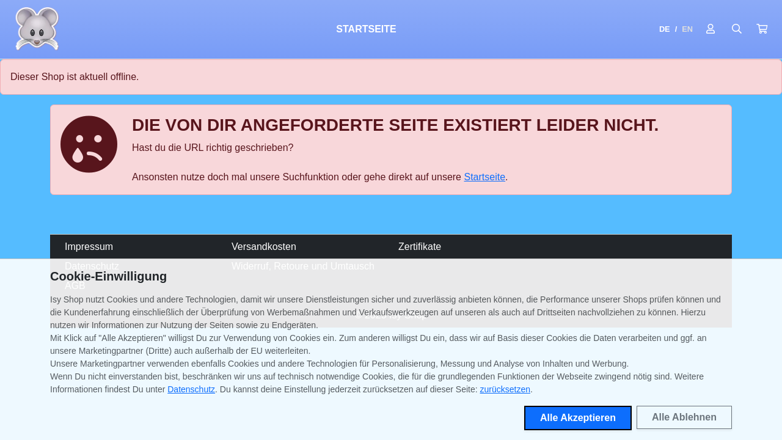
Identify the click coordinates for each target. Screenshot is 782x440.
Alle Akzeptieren (578, 418)
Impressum (89, 246)
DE (664, 29)
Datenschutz (191, 389)
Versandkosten (264, 246)
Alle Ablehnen (684, 417)
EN (687, 29)
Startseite (366, 29)
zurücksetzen (505, 389)
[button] (762, 29)
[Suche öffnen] (737, 29)
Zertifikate (419, 246)
